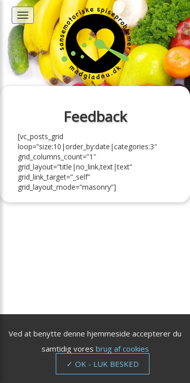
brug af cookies (122, 349)
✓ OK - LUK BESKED (102, 364)
